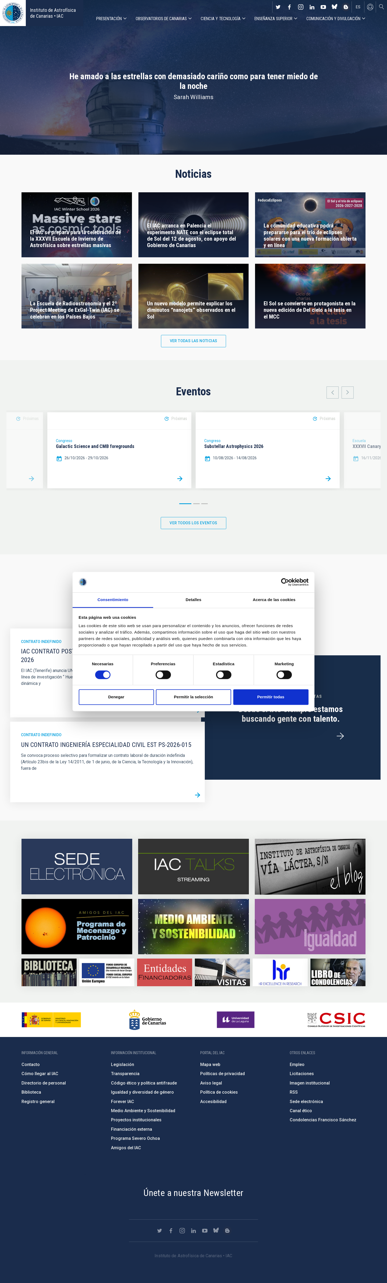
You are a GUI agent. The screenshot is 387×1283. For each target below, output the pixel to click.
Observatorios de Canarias (161, 18)
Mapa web (210, 1064)
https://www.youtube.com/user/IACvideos (323, 7)
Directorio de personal (44, 1083)
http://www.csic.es (336, 1019)
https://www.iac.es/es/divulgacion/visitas (222, 972)
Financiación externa (131, 1129)
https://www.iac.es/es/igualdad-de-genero (310, 926)
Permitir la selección (193, 697)
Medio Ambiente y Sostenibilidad (143, 1110)
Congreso (64, 441)
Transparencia (125, 1073)
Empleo (297, 1064)
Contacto (31, 1064)
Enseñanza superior (273, 18)
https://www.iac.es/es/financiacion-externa (164, 972)
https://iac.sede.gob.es (77, 866)
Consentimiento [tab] (113, 600)
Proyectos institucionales (136, 1119)
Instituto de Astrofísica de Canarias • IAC (53, 13)
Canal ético (301, 1110)
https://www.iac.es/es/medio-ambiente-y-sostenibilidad (193, 926)
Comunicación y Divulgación (333, 18)
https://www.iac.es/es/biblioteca (49, 972)
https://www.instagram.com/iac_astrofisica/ (300, 7)
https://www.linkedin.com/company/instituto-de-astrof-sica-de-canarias (312, 7)
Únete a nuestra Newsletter (193, 1192)
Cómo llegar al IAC (40, 1073)
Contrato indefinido (41, 641)
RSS (294, 1092)
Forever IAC (122, 1101)
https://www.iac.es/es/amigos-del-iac (77, 926)
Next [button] (348, 392)
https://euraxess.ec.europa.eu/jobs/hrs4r (280, 972)
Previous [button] (333, 392)
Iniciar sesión (370, 7)
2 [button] (196, 503)
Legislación (122, 1064)
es (358, 7)
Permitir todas (270, 697)
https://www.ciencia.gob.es (51, 1020)
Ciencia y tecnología (221, 18)
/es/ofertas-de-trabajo (340, 736)
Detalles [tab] (193, 600)
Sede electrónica (306, 1101)
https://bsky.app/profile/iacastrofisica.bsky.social (334, 7)
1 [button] (185, 503)
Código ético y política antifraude (144, 1083)
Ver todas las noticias (193, 341)
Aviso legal (211, 1083)
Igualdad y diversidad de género (142, 1092)
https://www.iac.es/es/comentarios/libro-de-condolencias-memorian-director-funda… (338, 972)
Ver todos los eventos (193, 523)
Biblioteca (31, 1092)
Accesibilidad (213, 1101)
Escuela (359, 441)
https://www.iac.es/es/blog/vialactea (346, 7)
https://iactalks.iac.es (193, 866)
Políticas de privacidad (222, 1073)
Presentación (109, 18)
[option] (119, 450)
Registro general (38, 1101)
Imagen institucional (310, 1083)
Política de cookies (219, 1092)
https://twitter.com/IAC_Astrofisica (278, 7)
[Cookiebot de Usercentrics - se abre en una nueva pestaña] (285, 582)
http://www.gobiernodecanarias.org (147, 1020)
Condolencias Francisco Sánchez (323, 1119)
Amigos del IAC (126, 1147)
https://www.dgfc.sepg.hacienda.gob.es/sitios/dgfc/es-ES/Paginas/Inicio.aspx (106, 972)
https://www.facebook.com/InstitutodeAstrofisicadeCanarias (289, 7)
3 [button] (204, 503)
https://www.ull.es (236, 1020)
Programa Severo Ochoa (135, 1138)
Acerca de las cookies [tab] (274, 600)
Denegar (116, 697)
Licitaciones (302, 1073)
